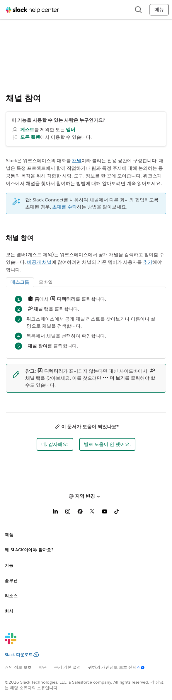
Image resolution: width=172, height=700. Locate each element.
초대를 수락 (64, 207)
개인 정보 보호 (18, 667)
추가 (147, 262)
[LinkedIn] (55, 512)
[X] (92, 512)
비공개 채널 (39, 262)
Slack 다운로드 (22, 654)
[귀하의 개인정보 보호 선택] (119, 667)
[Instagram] (67, 512)
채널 (76, 161)
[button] (55, 444)
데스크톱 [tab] (20, 282)
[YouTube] (104, 512)
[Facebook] (80, 512)
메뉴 (159, 9)
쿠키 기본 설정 (67, 667)
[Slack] (81, 642)
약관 (43, 667)
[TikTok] (117, 512)
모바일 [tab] (46, 282)
